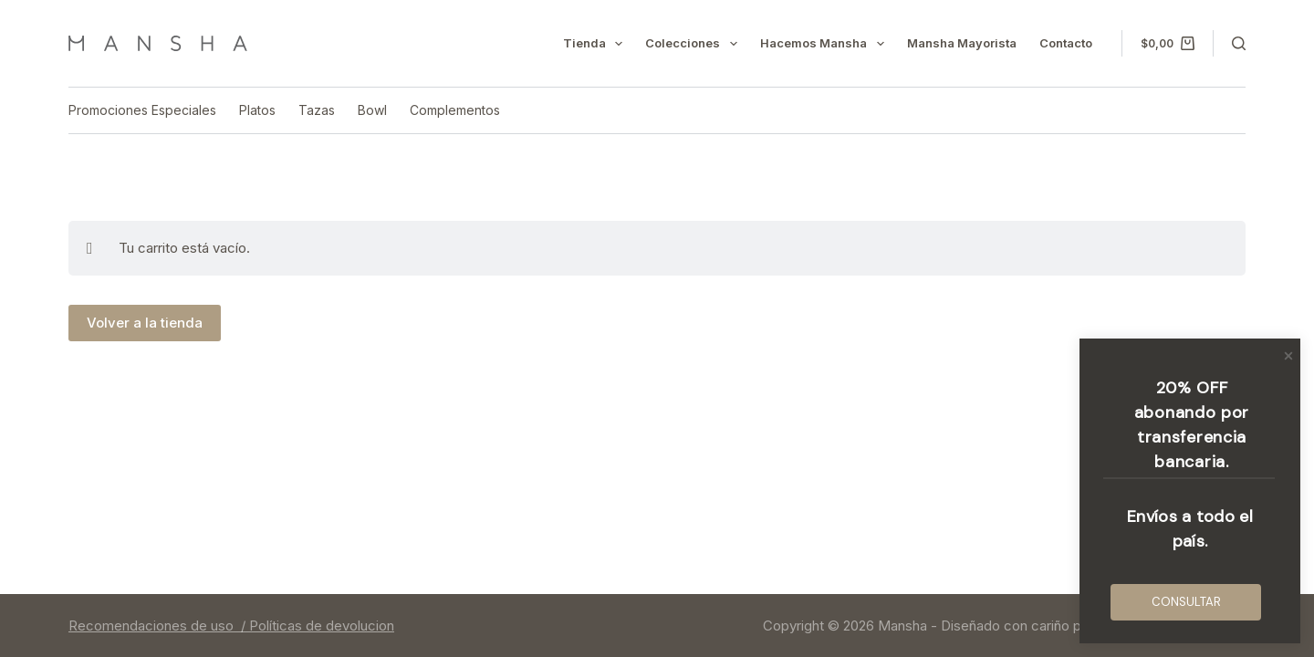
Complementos (455, 110)
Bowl (372, 110)
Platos (257, 110)
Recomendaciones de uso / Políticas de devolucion (231, 625)
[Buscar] (1239, 43)
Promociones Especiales (142, 110)
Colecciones (695, 44)
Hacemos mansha (826, 44)
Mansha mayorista (962, 43)
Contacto (1065, 43)
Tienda (597, 44)
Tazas (316, 110)
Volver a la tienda (145, 322)
